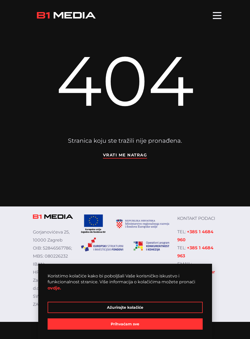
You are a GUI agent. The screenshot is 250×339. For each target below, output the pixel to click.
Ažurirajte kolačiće (125, 307)
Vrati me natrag (125, 154)
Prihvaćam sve (125, 324)
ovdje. (54, 288)
